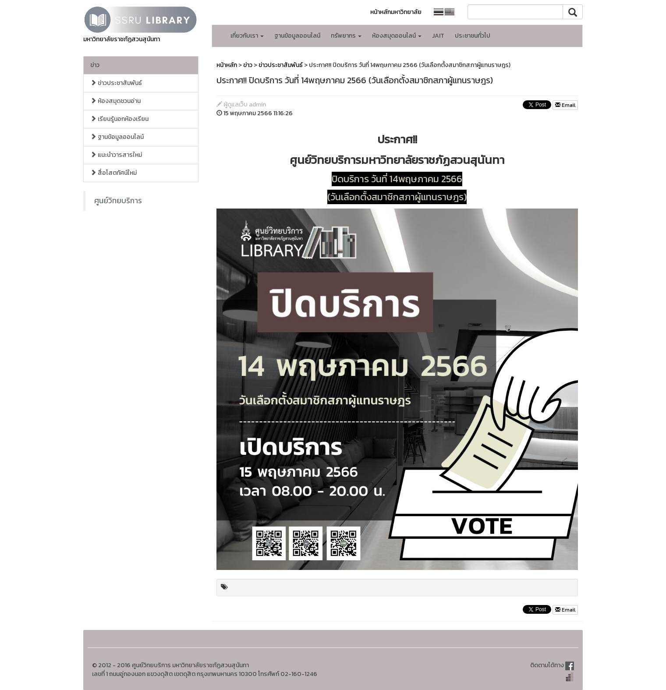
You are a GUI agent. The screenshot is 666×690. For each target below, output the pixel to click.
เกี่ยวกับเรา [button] (247, 35)
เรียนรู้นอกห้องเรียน (119, 119)
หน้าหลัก (226, 65)
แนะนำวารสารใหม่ (116, 154)
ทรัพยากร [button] (346, 35)
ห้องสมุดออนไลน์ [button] (397, 35)
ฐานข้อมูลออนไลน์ (297, 35)
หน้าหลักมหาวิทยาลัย (396, 12)
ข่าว (94, 65)
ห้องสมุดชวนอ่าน (115, 101)
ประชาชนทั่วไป (472, 35)
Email (565, 105)
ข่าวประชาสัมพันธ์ (116, 83)
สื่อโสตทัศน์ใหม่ (113, 172)
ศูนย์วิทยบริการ (118, 200)
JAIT (438, 35)
